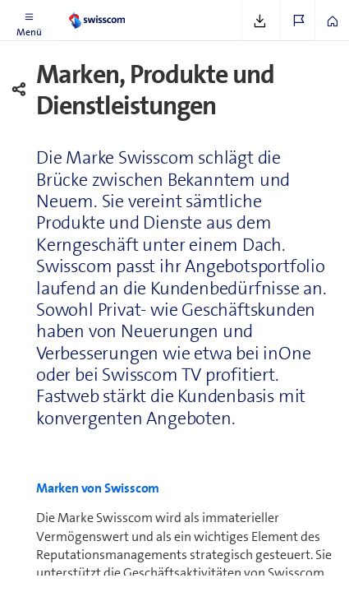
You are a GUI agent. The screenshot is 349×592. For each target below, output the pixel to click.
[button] (28, 20)
